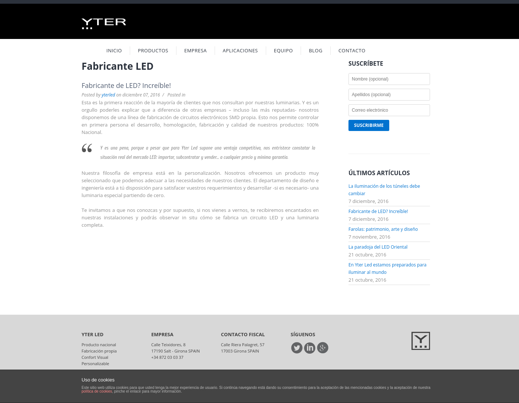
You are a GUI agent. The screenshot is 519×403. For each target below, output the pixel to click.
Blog (316, 50)
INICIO (114, 50)
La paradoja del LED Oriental (377, 247)
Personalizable (95, 363)
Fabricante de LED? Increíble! (126, 85)
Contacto (352, 50)
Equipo (283, 50)
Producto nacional (99, 344)
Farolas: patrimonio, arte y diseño (383, 229)
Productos (153, 50)
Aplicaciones (240, 50)
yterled (108, 95)
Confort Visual (95, 357)
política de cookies (97, 391)
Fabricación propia (99, 351)
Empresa (195, 50)
